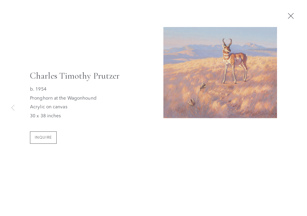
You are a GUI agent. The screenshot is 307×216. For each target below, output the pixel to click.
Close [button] (293, 16)
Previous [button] (13, 108)
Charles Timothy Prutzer (75, 77)
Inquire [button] (43, 138)
